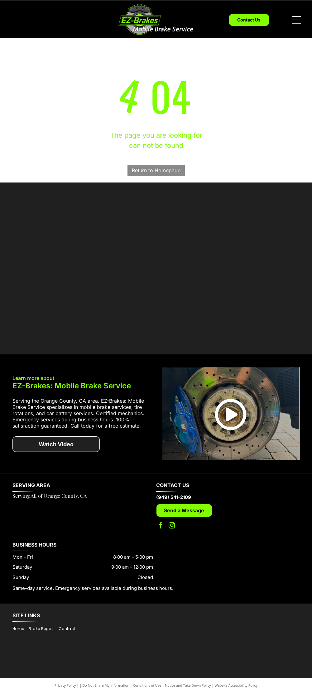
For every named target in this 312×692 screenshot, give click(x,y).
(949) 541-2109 (173, 488)
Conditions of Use (147, 676)
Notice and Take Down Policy (188, 676)
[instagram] (171, 516)
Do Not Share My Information (105, 676)
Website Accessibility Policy (235, 676)
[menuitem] (20, 619)
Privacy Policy (65, 676)
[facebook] (161, 516)
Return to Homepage (156, 170)
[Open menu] (296, 20)
